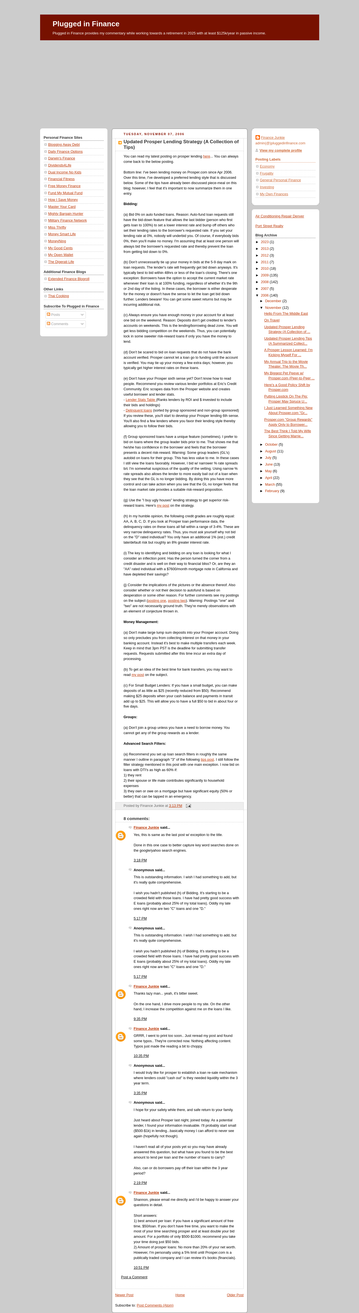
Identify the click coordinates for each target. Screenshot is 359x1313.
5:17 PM (140, 918)
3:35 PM (140, 1093)
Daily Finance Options (65, 152)
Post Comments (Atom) (155, 1305)
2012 (265, 255)
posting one (157, 601)
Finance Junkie (146, 828)
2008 (265, 282)
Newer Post (124, 1295)
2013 (265, 249)
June (269, 464)
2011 (265, 262)
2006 (265, 295)
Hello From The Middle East (286, 314)
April (269, 478)
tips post (207, 760)
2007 (265, 289)
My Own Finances (274, 194)
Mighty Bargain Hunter (65, 214)
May (269, 471)
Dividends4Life (60, 165)
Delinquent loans (139, 410)
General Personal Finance (280, 180)
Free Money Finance (64, 186)
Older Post (235, 1295)
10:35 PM (141, 1056)
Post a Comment (134, 1277)
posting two (177, 601)
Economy (267, 166)
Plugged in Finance (86, 24)
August (271, 451)
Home (180, 1295)
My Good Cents (60, 248)
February (272, 491)
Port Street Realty (270, 226)
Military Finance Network (67, 220)
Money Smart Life (62, 234)
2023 (265, 242)
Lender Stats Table (141, 400)
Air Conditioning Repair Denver (280, 216)
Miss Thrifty (57, 227)
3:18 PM (140, 860)
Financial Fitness (61, 179)
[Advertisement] (179, 82)
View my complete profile (281, 150)
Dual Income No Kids (64, 172)
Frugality (266, 173)
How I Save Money (63, 200)
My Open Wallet (60, 255)
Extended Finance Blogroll (68, 279)
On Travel (272, 320)
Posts (53, 315)
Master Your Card (62, 207)
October (272, 445)
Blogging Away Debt (64, 145)
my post (163, 506)
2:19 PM (140, 1183)
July (268, 458)
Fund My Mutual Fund (65, 193)
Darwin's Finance (61, 158)
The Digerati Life (61, 262)
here (206, 156)
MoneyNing (57, 241)
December (273, 301)
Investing (267, 187)
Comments (57, 324)
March (270, 485)
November (273, 308)
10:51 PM (141, 1268)
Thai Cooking (58, 296)
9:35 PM (140, 1019)
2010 (265, 269)
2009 (265, 275)
